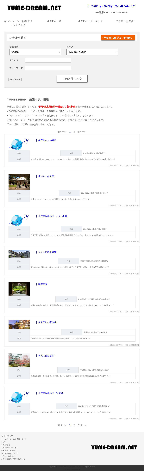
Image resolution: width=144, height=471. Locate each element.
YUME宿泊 (5, 445)
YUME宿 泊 (54, 21)
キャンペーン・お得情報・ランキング (18, 21)
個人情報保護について (9, 453)
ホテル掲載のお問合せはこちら (13, 459)
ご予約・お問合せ (126, 21)
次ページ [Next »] (82, 132)
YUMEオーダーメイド (90, 21)
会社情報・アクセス (8, 450)
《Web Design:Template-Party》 (72, 469)
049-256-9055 (119, 12)
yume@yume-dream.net (118, 6)
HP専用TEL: (102, 12)
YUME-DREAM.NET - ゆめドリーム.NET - (69, 467)
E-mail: (92, 6)
